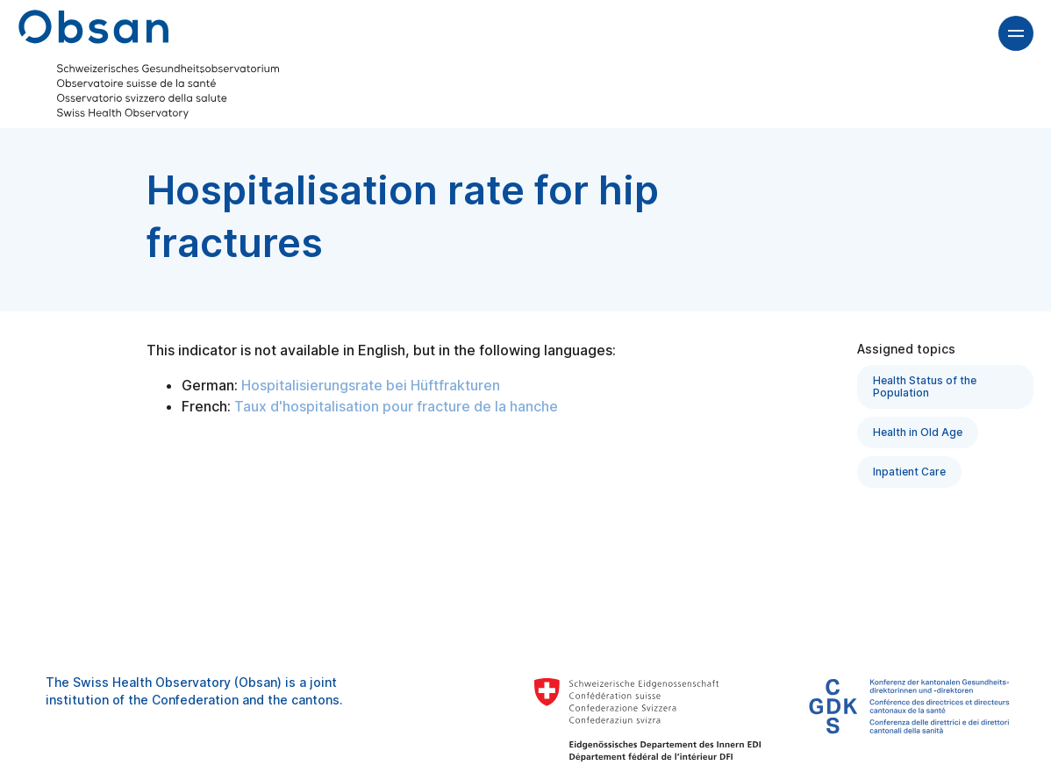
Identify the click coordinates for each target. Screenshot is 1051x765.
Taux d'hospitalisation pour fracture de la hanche (396, 406)
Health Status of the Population (924, 386)
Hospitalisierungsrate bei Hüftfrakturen (370, 385)
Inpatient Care (909, 471)
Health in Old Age (917, 432)
